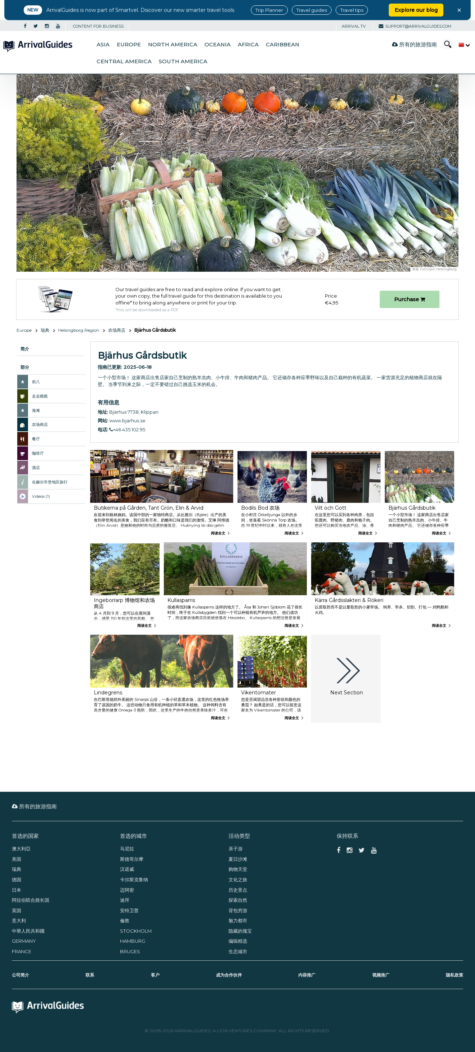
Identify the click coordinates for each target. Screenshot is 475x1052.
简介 (24, 349)
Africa (248, 44)
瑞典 (45, 330)
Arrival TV (354, 26)
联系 (90, 975)
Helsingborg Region (78, 330)
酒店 (36, 467)
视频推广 (380, 975)
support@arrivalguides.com (415, 26)
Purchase (409, 299)
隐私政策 (454, 975)
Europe (129, 44)
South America (183, 61)
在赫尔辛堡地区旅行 (50, 481)
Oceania (217, 44)
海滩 (36, 410)
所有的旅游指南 (414, 44)
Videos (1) (41, 496)
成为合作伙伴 (229, 975)
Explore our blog (416, 10)
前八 (36, 381)
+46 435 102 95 (127, 429)
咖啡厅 (38, 453)
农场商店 (116, 330)
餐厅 (36, 438)
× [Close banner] (459, 10)
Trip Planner (269, 10)
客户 (155, 975)
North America (172, 44)
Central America (124, 61)
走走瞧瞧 (40, 396)
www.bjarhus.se (127, 420)
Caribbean (282, 44)
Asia (103, 44)
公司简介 (20, 975)
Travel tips (351, 10)
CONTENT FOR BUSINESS (98, 26)
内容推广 (306, 975)
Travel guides (311, 10)
